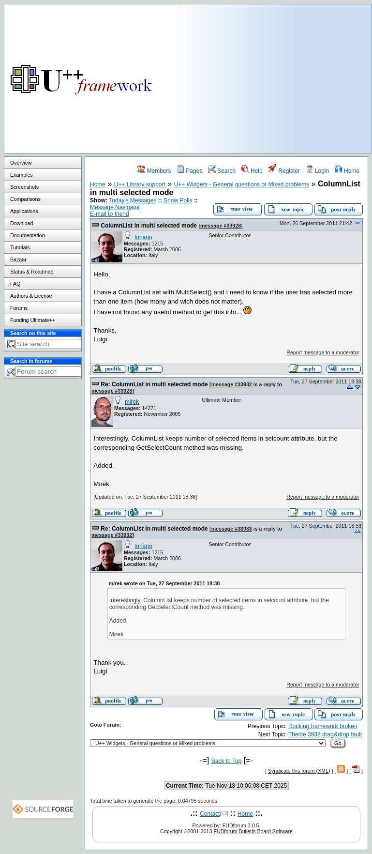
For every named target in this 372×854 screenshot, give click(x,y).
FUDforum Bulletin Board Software (252, 831)
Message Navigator (115, 207)
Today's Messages (132, 200)
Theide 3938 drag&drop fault (325, 734)
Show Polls (178, 200)
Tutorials (20, 247)
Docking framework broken (322, 726)
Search (222, 171)
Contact (210, 813)
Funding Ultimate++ (32, 320)
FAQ (15, 284)
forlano (143, 237)
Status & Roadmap (31, 271)
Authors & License (31, 296)
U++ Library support (139, 184)
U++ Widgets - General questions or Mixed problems (241, 184)
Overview (20, 163)
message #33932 (231, 384)
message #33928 (220, 226)
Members (154, 171)
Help (252, 171)
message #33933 (231, 529)
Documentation (27, 235)
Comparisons (25, 199)
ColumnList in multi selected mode (149, 225)
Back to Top (226, 761)
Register (284, 171)
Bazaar (18, 259)
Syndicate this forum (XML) (299, 771)
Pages (189, 171)
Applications (24, 211)
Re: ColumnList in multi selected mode (154, 384)
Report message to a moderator (322, 352)
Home (347, 171)
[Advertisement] (274, 72)
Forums (19, 308)
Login (317, 171)
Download (21, 223)
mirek (132, 401)
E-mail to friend (109, 214)
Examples (21, 175)
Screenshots (24, 187)
